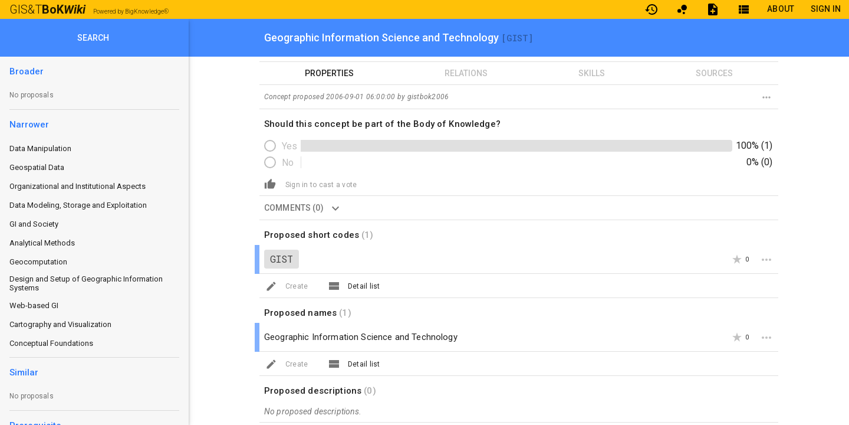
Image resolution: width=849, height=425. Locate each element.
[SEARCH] (94, 38)
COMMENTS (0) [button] (305, 208)
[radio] (282, 146)
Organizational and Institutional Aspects (77, 186)
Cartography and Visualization (60, 324)
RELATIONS (466, 73)
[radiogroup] (519, 154)
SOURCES (714, 73)
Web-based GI (33, 305)
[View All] (333, 286)
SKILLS (591, 73)
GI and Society (33, 224)
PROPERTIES (329, 73)
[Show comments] (335, 208)
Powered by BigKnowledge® (131, 11)
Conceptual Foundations (51, 343)
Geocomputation (38, 261)
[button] (321, 183)
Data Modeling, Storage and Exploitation (78, 205)
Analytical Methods (42, 242)
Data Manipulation (40, 148)
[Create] (270, 183)
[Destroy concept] (766, 97)
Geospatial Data (36, 167)
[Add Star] (737, 259)
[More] (766, 259)
